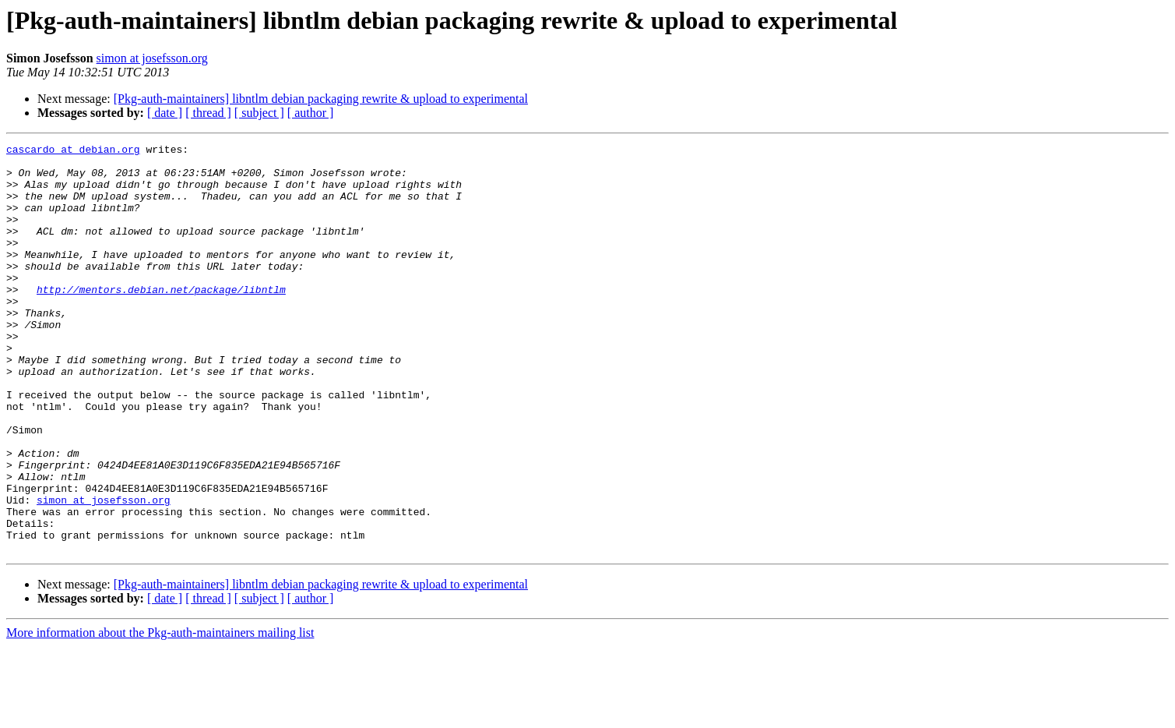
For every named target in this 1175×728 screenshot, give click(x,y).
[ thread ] (208, 112)
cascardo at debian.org (73, 151)
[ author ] (310, 112)
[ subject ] (259, 112)
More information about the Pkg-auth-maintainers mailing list (160, 714)
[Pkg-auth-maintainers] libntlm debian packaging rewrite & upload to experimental (321, 98)
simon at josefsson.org (152, 58)
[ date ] (164, 112)
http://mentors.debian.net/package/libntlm (161, 320)
